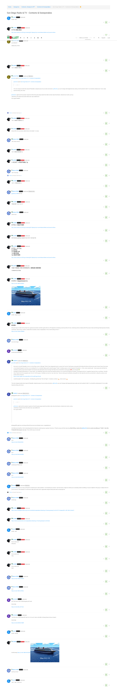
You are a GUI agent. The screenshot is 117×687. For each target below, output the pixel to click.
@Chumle (31, 67)
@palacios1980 (14, 175)
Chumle (14, 325)
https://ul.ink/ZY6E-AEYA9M (17, 410)
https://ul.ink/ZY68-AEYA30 (17, 397)
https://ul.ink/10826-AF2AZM (24, 599)
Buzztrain (15, 314)
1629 (78, 679)
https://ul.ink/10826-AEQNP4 (17, 265)
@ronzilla (13, 327)
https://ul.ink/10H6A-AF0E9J (17, 534)
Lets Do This (15, 40)
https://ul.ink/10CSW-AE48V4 (17, 296)
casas (14, 17)
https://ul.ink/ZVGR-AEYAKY (17, 432)
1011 (66, 679)
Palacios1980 (15, 121)
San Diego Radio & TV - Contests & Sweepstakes (29, 69)
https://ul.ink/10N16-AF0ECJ (17, 546)
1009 (57, 679)
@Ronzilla (55, 80)
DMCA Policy (58, 684)
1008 (52, 679)
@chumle (13, 69)
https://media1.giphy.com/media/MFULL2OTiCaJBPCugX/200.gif (27, 341)
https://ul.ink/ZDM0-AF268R (17, 578)
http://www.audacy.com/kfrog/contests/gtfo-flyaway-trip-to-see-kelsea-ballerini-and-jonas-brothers (33, 32)
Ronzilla (14, 27)
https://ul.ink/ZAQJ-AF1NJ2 (17, 562)
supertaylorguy (16, 628)
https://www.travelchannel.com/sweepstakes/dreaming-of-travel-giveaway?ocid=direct (30, 476)
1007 (48, 679)
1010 (61, 679)
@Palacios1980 (31, 173)
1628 (74, 679)
